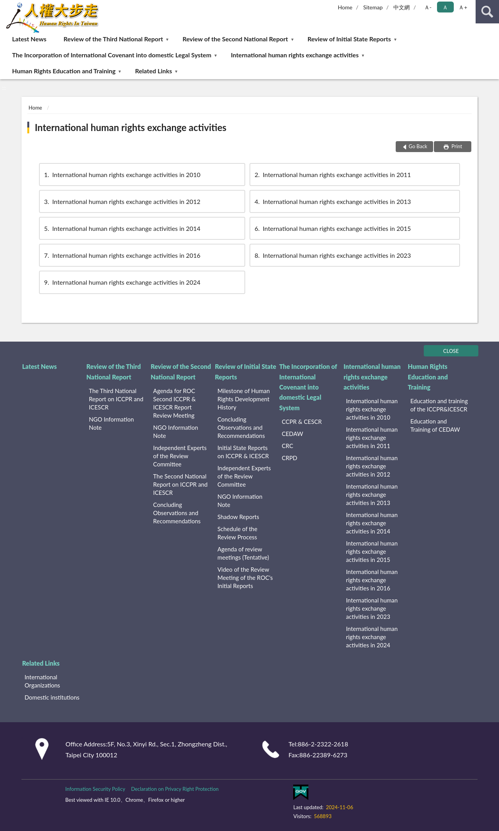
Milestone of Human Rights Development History (244, 399)
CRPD (289, 457)
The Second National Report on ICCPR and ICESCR (180, 484)
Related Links (153, 70)
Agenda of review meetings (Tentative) (243, 553)
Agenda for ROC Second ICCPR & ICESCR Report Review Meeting (174, 403)
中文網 (401, 7)
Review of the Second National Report (235, 39)
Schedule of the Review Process (237, 532)
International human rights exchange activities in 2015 (332, 228)
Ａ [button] (445, 7)
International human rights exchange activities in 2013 (332, 201)
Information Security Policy (95, 789)
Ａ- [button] (428, 7)
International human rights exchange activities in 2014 (121, 228)
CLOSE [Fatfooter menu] (451, 351)
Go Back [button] (418, 146)
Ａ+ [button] (462, 7)
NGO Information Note (111, 423)
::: (6, 6)
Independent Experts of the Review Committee (180, 456)
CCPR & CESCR (302, 421)
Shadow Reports (238, 516)
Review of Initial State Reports (349, 39)
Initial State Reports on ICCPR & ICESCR (243, 451)
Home (345, 7)
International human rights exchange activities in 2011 (332, 174)
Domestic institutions (52, 697)
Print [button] (456, 146)
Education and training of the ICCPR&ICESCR (439, 405)
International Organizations (42, 681)
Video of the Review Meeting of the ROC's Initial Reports (245, 577)
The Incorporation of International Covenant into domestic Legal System (111, 54)
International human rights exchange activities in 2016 (121, 255)
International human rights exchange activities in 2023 (332, 255)
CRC (287, 445)
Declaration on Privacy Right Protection (175, 789)
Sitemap (373, 7)
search (487, 11)
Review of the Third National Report (113, 39)
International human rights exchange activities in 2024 (121, 282)
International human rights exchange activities (295, 54)
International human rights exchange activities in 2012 (121, 201)
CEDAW (292, 433)
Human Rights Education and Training (63, 70)
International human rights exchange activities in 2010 (121, 174)
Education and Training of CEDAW (435, 425)
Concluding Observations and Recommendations (177, 512)
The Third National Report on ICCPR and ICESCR (116, 399)
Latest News (29, 39)
